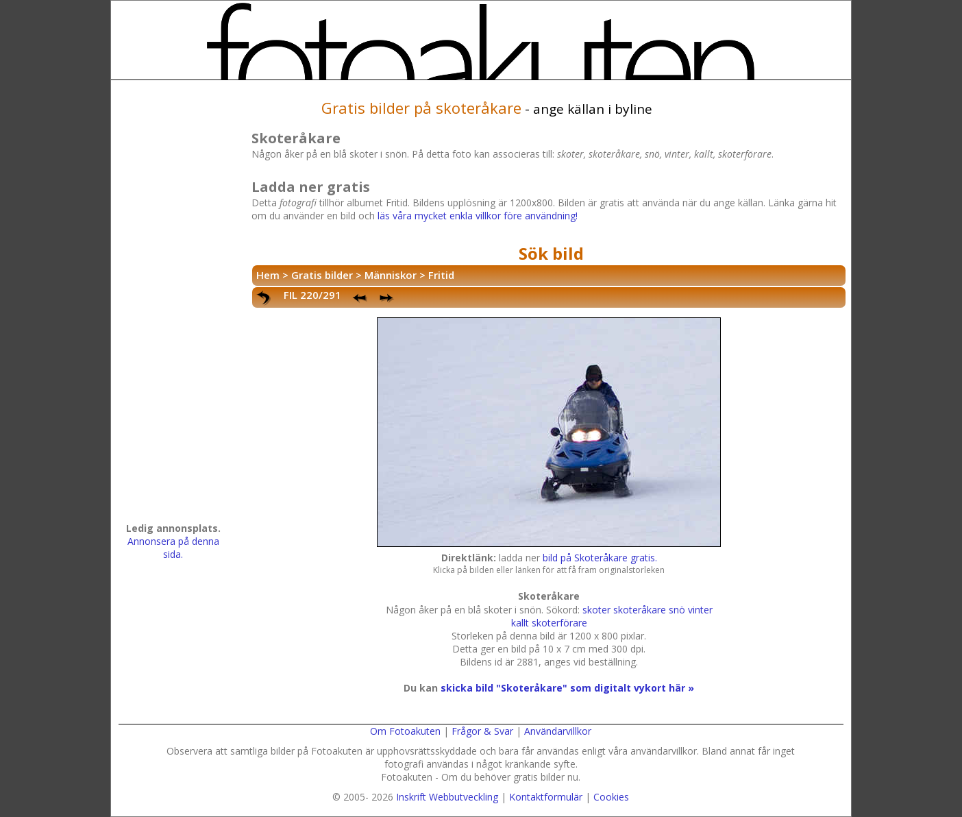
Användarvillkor (557, 730)
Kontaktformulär (545, 796)
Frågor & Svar (482, 730)
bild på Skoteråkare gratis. (600, 557)
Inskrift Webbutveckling (447, 796)
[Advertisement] (173, 305)
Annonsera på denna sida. (173, 548)
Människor (391, 275)
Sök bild (551, 253)
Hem (268, 275)
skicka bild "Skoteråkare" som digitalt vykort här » (567, 687)
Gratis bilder (322, 275)
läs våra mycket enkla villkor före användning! (478, 215)
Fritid (441, 275)
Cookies (611, 796)
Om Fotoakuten (405, 730)
